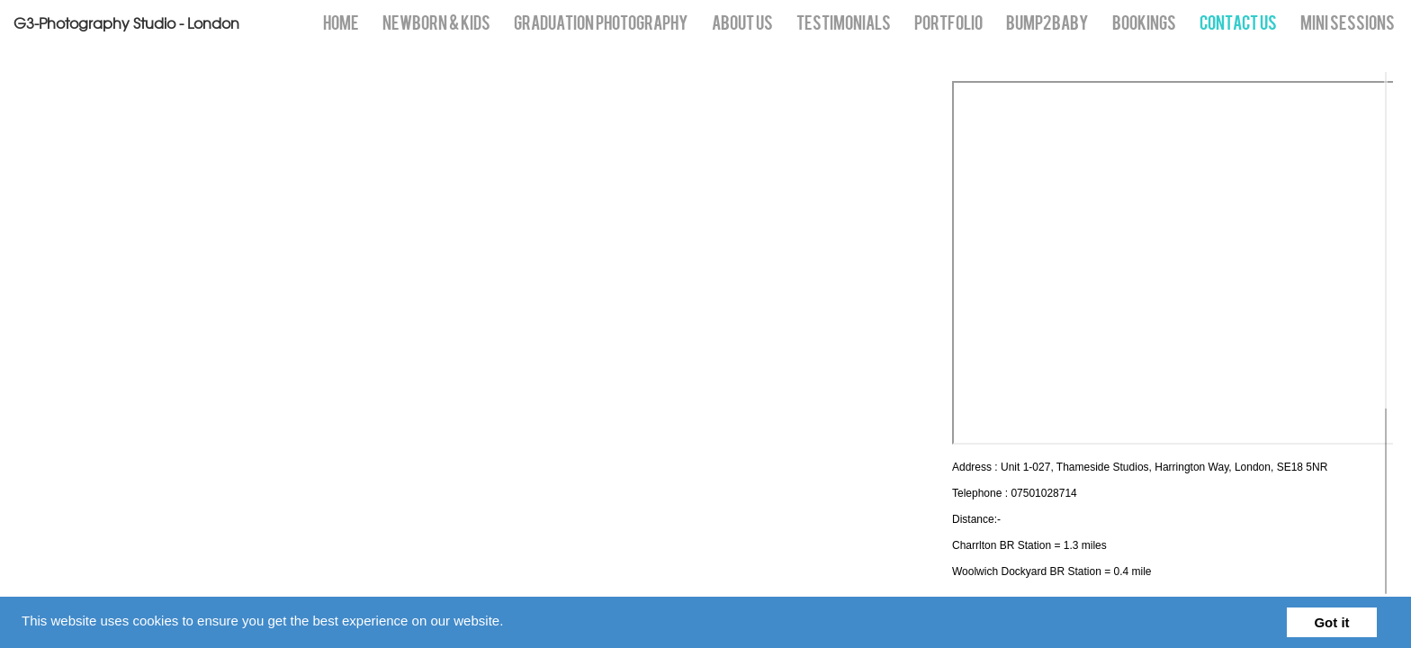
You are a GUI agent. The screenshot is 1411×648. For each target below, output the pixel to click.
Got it (1331, 622)
